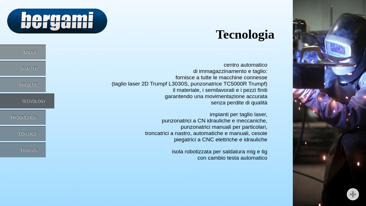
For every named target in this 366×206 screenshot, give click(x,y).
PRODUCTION (24, 117)
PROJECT (28, 85)
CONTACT (28, 134)
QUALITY (29, 69)
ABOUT (30, 52)
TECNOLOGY (34, 101)
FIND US (29, 150)
